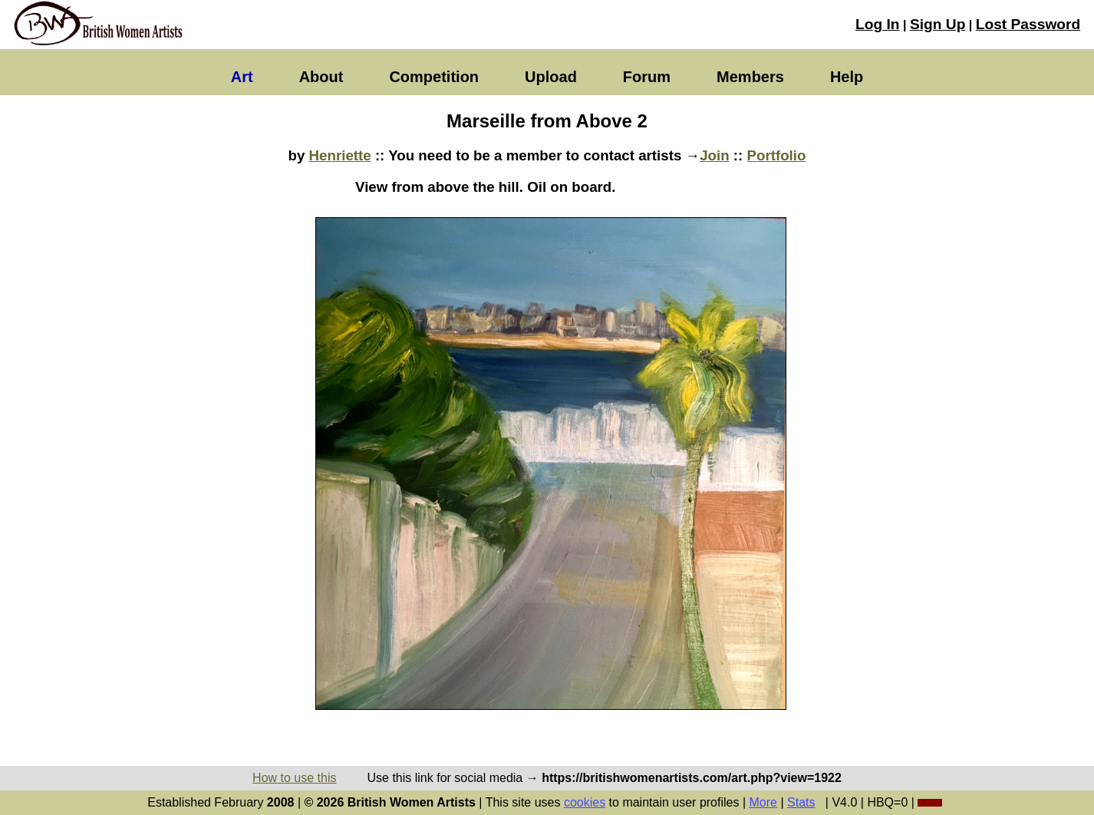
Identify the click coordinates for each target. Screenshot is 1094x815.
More (763, 802)
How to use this (294, 777)
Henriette (340, 155)
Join (714, 155)
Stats (801, 802)
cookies (584, 802)
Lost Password (1028, 24)
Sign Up (937, 24)
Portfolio (776, 155)
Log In (877, 24)
